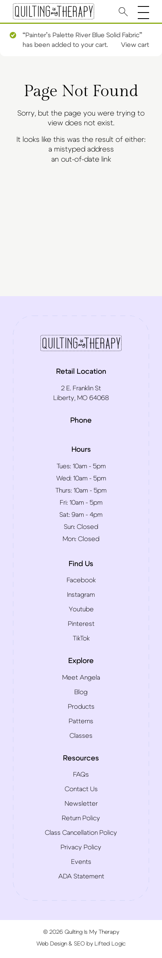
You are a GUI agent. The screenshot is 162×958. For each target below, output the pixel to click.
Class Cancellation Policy (81, 833)
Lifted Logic (110, 944)
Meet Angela (81, 677)
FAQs (81, 774)
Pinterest (81, 624)
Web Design (51, 944)
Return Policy (81, 818)
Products (81, 706)
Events (81, 862)
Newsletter (81, 803)
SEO (79, 944)
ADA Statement (81, 876)
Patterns (81, 721)
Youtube (81, 609)
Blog (81, 692)
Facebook (81, 580)
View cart (135, 45)
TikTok (81, 638)
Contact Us (81, 789)
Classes (81, 736)
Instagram (81, 595)
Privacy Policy (81, 847)
